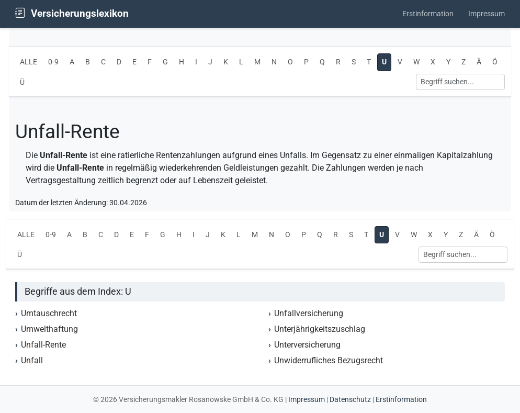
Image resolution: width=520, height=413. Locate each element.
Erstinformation (428, 13)
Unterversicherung (307, 345)
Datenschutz (350, 399)
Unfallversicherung (308, 313)
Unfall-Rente (43, 345)
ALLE (28, 62)
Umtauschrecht (49, 313)
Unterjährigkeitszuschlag (319, 329)
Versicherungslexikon (72, 13)
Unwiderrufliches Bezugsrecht (328, 360)
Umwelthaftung (49, 329)
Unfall (32, 360)
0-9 (53, 62)
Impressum (486, 13)
